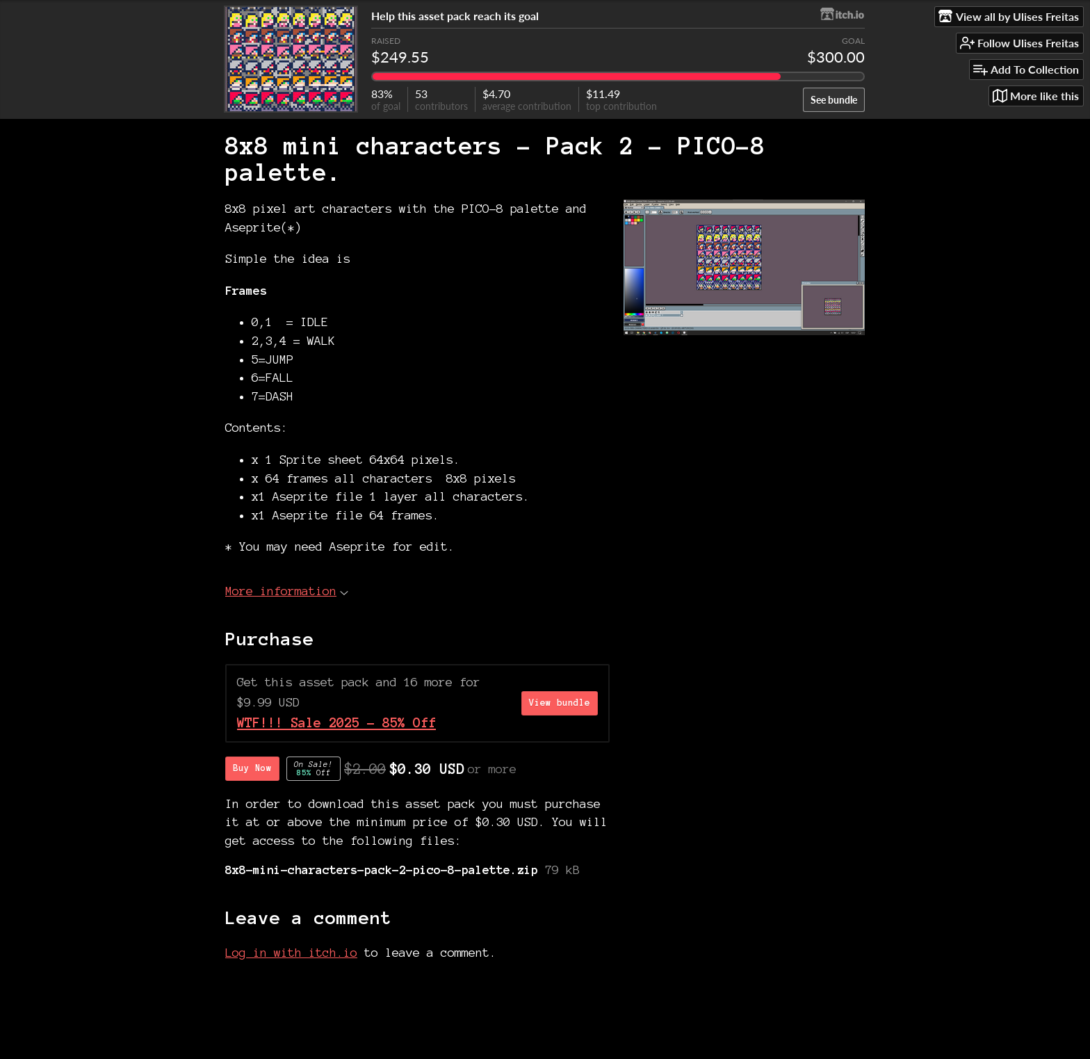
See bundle (834, 100)
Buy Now (252, 768)
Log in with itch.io (291, 952)
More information (286, 590)
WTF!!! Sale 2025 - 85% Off (336, 723)
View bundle (559, 703)
